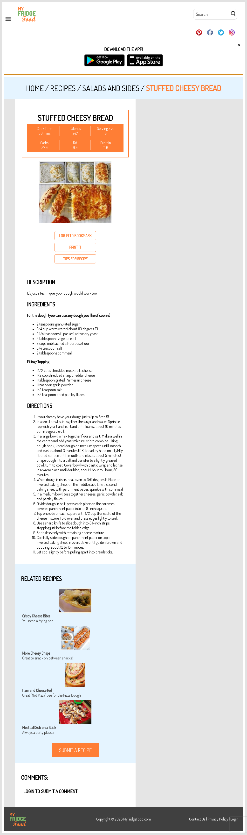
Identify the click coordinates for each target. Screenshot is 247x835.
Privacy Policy (217, 819)
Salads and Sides (110, 88)
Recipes (63, 88)
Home (35, 88)
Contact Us (197, 819)
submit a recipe (75, 750)
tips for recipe (75, 258)
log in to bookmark (75, 235)
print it (75, 247)
